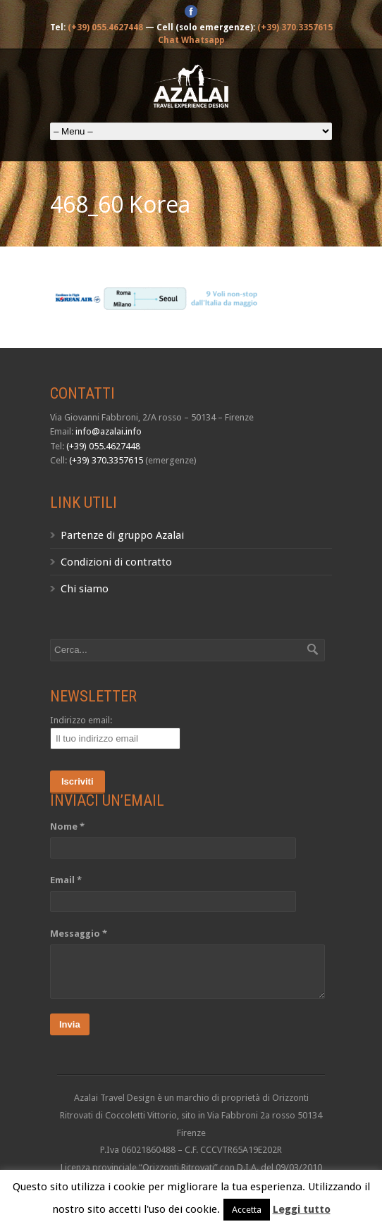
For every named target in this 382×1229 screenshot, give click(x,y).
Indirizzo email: (81, 720)
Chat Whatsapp (191, 40)
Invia (69, 1024)
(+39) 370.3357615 (295, 27)
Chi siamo (85, 588)
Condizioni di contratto (116, 562)
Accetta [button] (246, 1209)
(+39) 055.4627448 (105, 27)
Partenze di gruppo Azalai (122, 535)
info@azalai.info (108, 431)
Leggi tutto (302, 1209)
